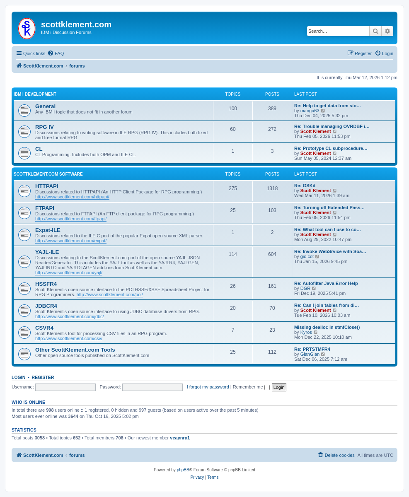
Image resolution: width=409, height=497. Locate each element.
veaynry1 (180, 437)
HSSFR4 (46, 284)
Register (43, 377)
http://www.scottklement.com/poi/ (110, 294)
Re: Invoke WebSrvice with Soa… (330, 251)
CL (39, 149)
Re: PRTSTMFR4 (312, 349)
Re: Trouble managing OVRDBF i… (332, 126)
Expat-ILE (48, 230)
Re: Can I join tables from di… (326, 305)
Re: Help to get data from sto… (327, 105)
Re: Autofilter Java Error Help (326, 283)
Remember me (251, 386)
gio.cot (307, 256)
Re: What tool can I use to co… (327, 229)
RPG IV (44, 127)
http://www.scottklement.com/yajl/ (68, 272)
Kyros (306, 332)
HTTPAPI (46, 186)
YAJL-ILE (47, 252)
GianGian (309, 354)
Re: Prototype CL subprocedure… (331, 148)
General (45, 106)
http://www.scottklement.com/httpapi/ (72, 196)
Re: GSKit (304, 185)
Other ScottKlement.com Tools (75, 350)
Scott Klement (315, 131)
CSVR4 (44, 328)
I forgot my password (208, 386)
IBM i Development (35, 94)
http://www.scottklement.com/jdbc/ (69, 316)
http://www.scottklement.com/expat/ (70, 240)
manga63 (309, 110)
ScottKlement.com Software (48, 174)
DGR (305, 288)
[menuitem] (55, 53)
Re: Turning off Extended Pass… (329, 207)
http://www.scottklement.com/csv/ (68, 338)
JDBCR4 (46, 306)
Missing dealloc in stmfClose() (327, 327)
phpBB (183, 470)
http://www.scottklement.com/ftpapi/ (70, 218)
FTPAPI (44, 208)
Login (18, 377)
